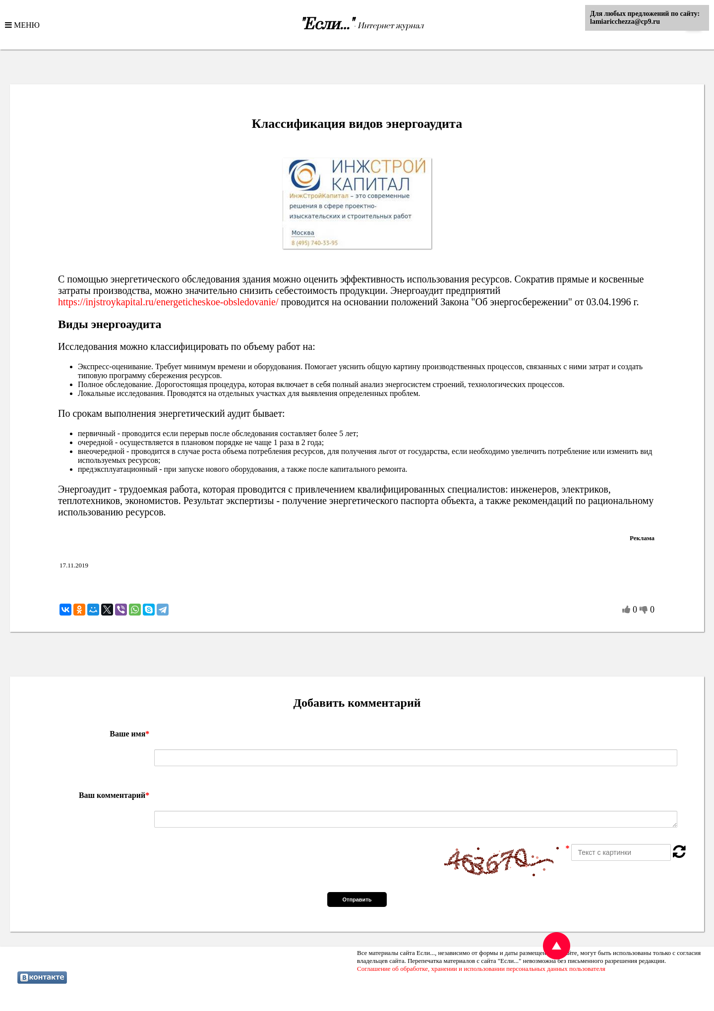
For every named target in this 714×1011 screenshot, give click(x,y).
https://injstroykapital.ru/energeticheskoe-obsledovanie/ (168, 301)
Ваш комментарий (114, 795)
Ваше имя (129, 734)
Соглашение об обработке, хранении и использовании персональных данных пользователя (481, 968)
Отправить (356, 899)
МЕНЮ (26, 25)
